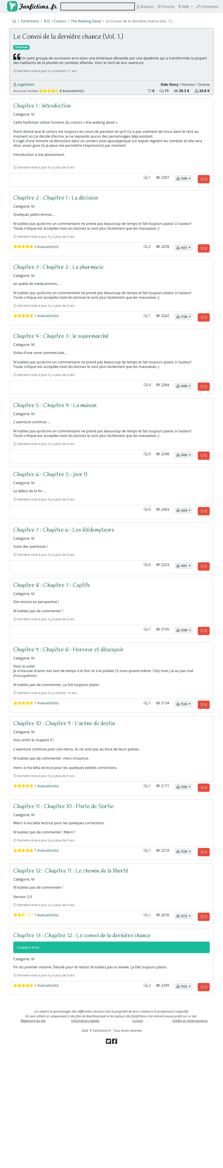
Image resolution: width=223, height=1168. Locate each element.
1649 (184, 433)
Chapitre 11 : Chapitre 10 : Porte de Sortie (67, 899)
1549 (184, 701)
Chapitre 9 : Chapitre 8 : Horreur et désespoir (73, 722)
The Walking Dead (91, 21)
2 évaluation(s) (38, 278)
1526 (184, 951)
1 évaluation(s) (38, 356)
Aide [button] (181, 6)
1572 (184, 1022)
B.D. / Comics (58, 21)
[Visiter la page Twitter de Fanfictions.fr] (108, 1160)
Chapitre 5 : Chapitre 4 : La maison (58, 453)
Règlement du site (33, 1136)
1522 (184, 1098)
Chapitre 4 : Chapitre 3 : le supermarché (65, 376)
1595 (184, 201)
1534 (184, 784)
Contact (138, 1136)
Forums (161, 6)
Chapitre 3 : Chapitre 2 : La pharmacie (62, 299)
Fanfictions (31, 21)
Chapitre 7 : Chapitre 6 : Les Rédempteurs (68, 591)
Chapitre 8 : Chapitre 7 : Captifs (55, 650)
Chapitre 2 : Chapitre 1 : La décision (59, 222)
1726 (184, 356)
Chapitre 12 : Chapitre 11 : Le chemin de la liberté (75, 971)
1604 (184, 570)
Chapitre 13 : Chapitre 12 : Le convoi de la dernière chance (87, 1042)
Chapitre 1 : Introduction (44, 115)
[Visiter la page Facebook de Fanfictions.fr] (115, 1160)
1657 (184, 279)
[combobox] (94, 6)
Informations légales (85, 1136)
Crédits (190, 1136)
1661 (184, 630)
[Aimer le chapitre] (204, 203)
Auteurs (139, 6)
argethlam (27, 91)
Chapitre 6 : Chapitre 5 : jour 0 (53, 531)
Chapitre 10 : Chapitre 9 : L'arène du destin (68, 805)
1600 (184, 510)
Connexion (206, 6)
